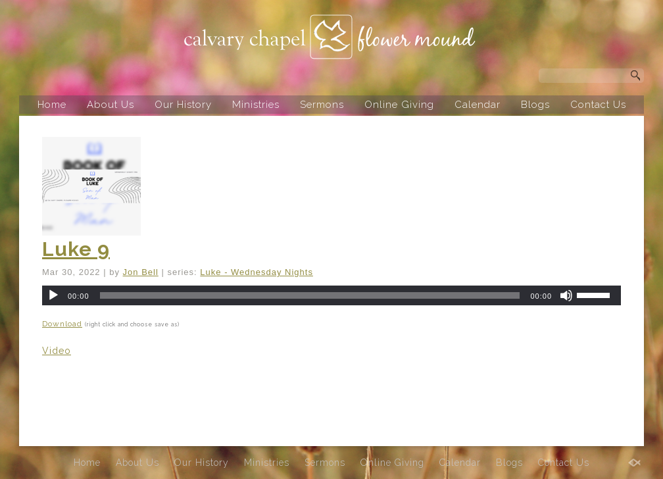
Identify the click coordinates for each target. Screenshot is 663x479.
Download (62, 323)
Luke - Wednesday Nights (256, 272)
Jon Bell (141, 272)
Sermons (322, 105)
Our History (183, 105)
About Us (110, 105)
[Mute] (566, 295)
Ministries (256, 105)
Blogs (535, 105)
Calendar (477, 105)
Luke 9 (76, 249)
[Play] (53, 295)
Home (51, 105)
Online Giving (399, 105)
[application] (331, 295)
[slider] (310, 295)
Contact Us (598, 105)
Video (56, 350)
